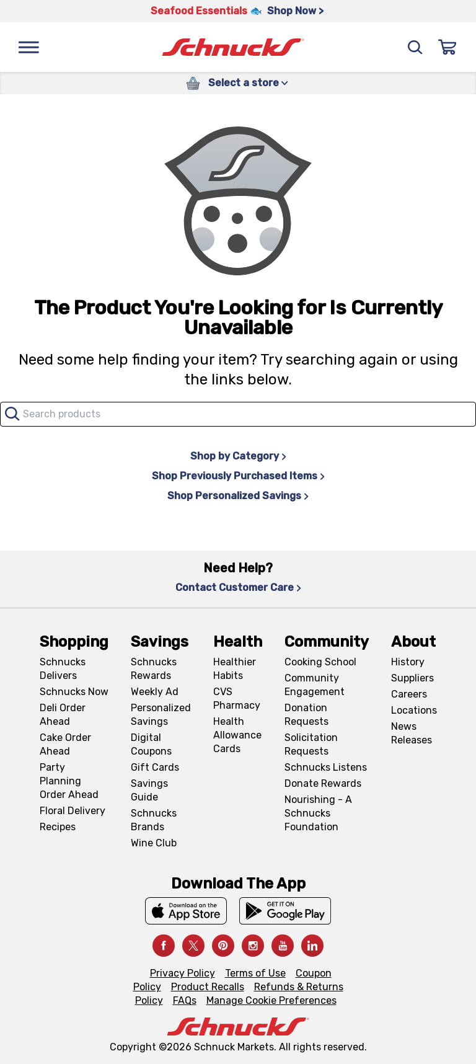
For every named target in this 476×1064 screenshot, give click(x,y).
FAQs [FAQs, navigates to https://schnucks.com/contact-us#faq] (184, 1000)
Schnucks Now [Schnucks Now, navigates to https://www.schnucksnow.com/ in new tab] (74, 692)
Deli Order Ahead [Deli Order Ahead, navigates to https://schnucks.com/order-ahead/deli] (63, 714)
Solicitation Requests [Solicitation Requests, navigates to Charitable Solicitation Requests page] (311, 744)
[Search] (415, 47)
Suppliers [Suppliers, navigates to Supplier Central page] (412, 678)
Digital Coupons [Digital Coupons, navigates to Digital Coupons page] (151, 744)
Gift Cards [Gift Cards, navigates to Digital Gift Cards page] (155, 767)
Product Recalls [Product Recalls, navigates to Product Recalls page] (207, 987)
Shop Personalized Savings (238, 496)
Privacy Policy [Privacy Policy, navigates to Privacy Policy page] (182, 973)
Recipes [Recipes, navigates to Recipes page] (58, 827)
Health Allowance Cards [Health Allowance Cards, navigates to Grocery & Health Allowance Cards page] (237, 735)
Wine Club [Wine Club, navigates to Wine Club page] (154, 843)
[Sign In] (447, 47)
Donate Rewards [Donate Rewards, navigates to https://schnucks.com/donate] (322, 783)
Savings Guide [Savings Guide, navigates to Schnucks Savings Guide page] (149, 790)
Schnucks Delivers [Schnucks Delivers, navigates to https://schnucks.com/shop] (63, 668)
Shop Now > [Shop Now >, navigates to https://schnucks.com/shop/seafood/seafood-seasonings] (295, 11)
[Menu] (28, 47)
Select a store (248, 83)
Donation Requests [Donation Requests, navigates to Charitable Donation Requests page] (306, 714)
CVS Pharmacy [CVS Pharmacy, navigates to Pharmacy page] (236, 698)
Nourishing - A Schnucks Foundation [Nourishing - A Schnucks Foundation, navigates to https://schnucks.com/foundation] (318, 813)
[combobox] (238, 414)
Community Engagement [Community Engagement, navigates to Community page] (314, 685)
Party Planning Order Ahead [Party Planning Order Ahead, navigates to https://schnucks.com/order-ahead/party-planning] (69, 780)
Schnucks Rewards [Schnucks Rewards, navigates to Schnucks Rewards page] (154, 668)
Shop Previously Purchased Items (238, 476)
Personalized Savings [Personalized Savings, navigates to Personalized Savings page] (161, 714)
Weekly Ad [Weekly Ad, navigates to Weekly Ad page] (154, 692)
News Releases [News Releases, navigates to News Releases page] (411, 733)
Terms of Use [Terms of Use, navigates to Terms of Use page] (255, 973)
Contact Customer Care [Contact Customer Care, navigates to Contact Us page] (238, 587)
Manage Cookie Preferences (271, 1000)
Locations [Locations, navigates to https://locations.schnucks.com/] (414, 710)
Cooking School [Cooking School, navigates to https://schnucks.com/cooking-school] (320, 662)
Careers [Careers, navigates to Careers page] (409, 694)
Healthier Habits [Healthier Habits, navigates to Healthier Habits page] (234, 668)
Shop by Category (238, 456)
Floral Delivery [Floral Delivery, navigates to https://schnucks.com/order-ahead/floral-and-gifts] (72, 811)
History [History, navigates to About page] (408, 662)
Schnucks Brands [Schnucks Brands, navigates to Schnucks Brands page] (154, 820)
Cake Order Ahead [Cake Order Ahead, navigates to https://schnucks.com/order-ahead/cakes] (65, 744)
